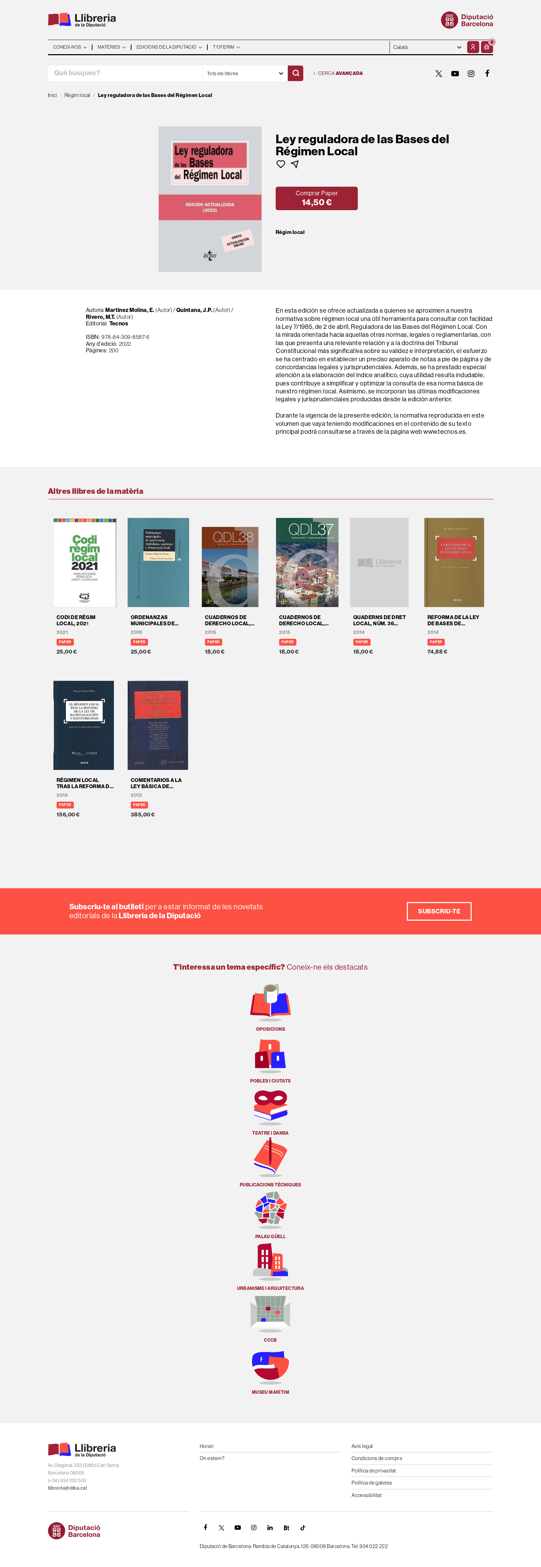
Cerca (338, 73)
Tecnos (118, 323)
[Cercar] (295, 73)
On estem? (212, 1458)
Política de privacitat (374, 1470)
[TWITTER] (438, 73)
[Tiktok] (302, 1527)
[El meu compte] (473, 47)
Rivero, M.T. (100, 317)
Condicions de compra (377, 1458)
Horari (207, 1446)
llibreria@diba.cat (67, 1488)
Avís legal (362, 1446)
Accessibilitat (367, 1495)
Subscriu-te (439, 911)
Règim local (290, 232)
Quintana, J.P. (194, 310)
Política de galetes (372, 1483)
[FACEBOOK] (487, 73)
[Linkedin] (270, 1527)
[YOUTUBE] (455, 73)
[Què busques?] (125, 73)
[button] (487, 47)
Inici (52, 95)
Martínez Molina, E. (130, 310)
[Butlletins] (286, 1527)
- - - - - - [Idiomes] (427, 47)
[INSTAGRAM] (471, 73)
